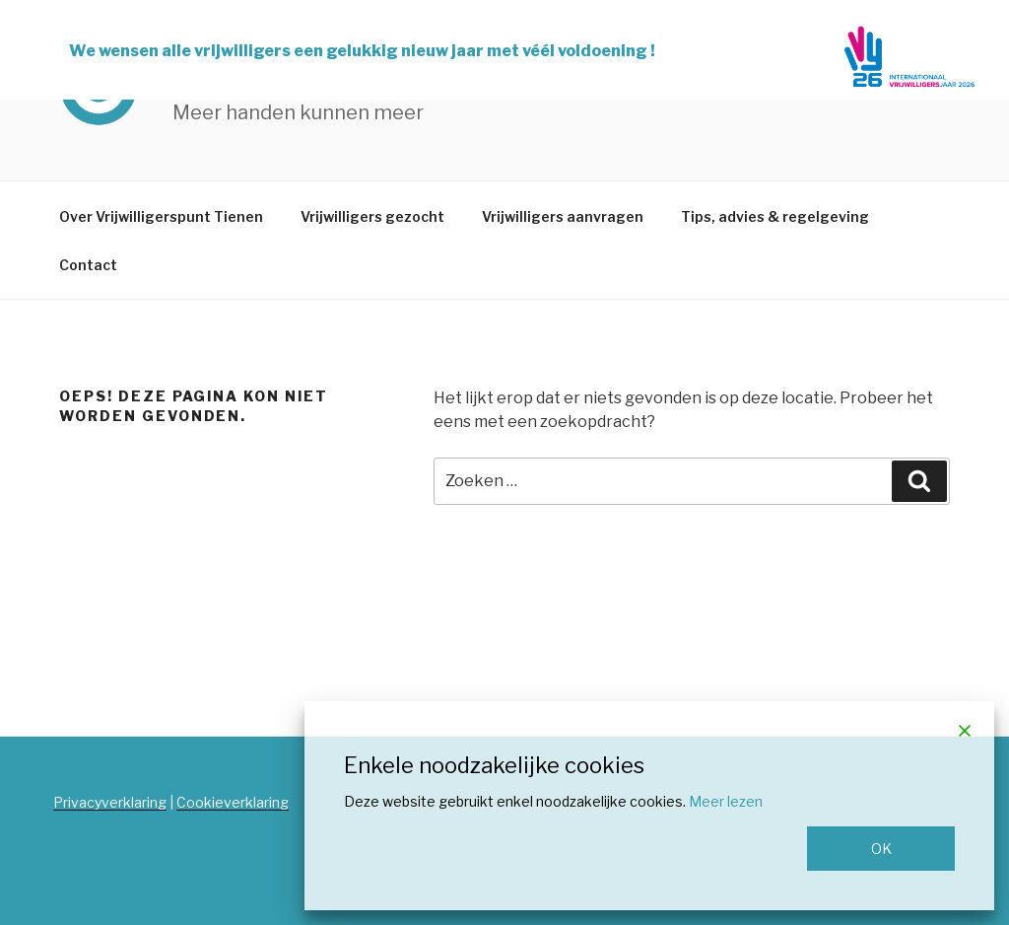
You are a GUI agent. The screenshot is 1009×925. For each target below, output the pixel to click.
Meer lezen (726, 801)
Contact (88, 264)
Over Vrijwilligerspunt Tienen (161, 216)
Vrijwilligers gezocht (372, 216)
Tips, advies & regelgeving (775, 216)
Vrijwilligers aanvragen (562, 216)
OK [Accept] (881, 848)
